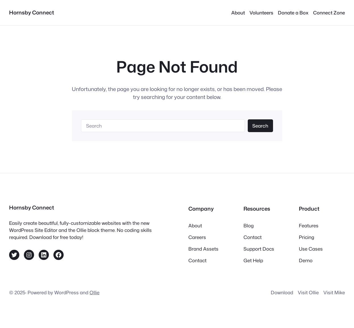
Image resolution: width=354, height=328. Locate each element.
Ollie (94, 292)
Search (260, 125)
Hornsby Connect (31, 12)
